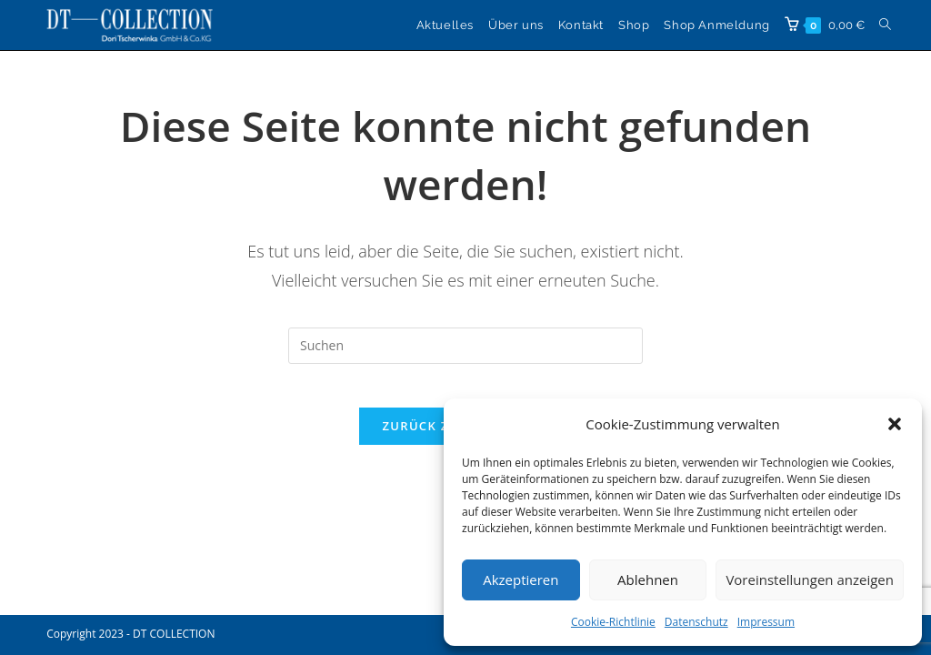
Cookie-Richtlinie (613, 622)
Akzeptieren (520, 579)
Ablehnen (647, 579)
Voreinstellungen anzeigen (810, 579)
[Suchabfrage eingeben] (465, 346)
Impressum (766, 622)
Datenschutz (696, 622)
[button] (895, 424)
